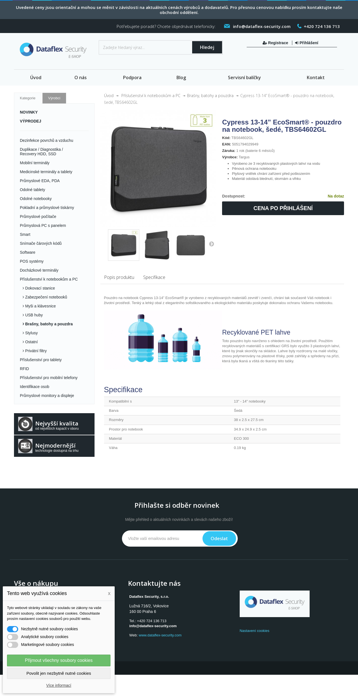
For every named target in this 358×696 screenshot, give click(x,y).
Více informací (58, 685)
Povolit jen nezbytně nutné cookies (59, 673)
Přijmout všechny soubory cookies (59, 660)
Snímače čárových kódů (41, 243)
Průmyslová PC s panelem (43, 225)
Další (211, 243)
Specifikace (154, 277)
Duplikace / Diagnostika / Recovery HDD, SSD (41, 151)
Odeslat (219, 538)
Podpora (132, 77)
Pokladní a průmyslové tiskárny (47, 207)
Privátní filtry (35, 351)
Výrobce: (230, 157)
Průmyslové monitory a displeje (47, 395)
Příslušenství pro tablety (41, 360)
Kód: (226, 138)
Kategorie (28, 98)
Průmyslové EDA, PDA (40, 180)
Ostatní (31, 342)
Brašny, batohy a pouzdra (48, 324)
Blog (181, 77)
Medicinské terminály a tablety (46, 172)
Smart (25, 234)
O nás (80, 77)
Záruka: (228, 151)
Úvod (35, 77)
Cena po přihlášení (283, 208)
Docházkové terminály (39, 270)
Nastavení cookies (254, 631)
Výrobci (54, 98)
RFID (24, 368)
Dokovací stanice (39, 288)
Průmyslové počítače (38, 216)
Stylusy (31, 333)
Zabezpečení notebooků (45, 297)
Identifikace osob (34, 386)
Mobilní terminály (35, 163)
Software (27, 252)
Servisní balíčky (244, 77)
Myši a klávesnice (40, 306)
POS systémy (32, 261)
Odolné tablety (32, 189)
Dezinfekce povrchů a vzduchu (46, 140)
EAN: (226, 144)
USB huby (33, 315)
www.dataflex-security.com (160, 635)
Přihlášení (306, 43)
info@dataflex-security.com (152, 626)
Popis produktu (119, 277)
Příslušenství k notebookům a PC (49, 279)
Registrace (276, 43)
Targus (244, 157)
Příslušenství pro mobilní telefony (48, 377)
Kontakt (316, 77)
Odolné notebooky (36, 198)
